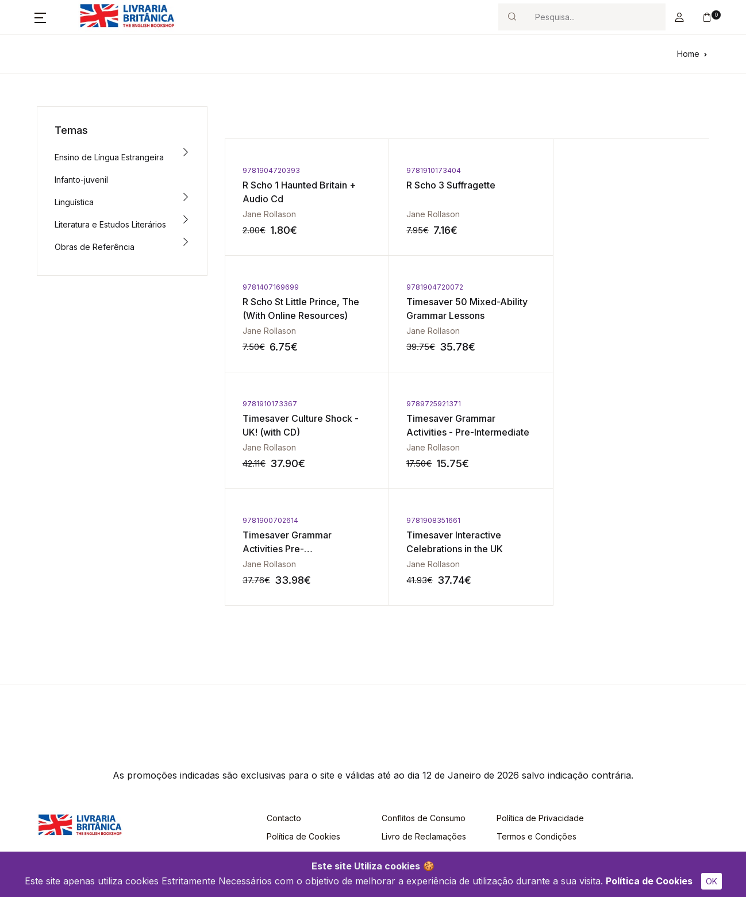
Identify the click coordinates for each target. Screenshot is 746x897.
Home (688, 54)
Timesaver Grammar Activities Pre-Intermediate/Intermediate (299, 432)
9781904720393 (271, 170)
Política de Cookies (649, 881)
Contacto (284, 701)
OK (711, 881)
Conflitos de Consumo (424, 701)
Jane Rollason (269, 214)
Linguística (74, 202)
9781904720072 (271, 287)
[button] (40, 17)
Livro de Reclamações (424, 720)
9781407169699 (593, 170)
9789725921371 (592, 287)
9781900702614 (270, 403)
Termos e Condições (536, 720)
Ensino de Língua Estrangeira (109, 157)
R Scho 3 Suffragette (448, 185)
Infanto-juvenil (81, 179)
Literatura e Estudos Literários (110, 224)
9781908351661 (431, 403)
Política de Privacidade (540, 701)
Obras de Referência (94, 247)
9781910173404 (431, 170)
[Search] (595, 16)
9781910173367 (431, 287)
